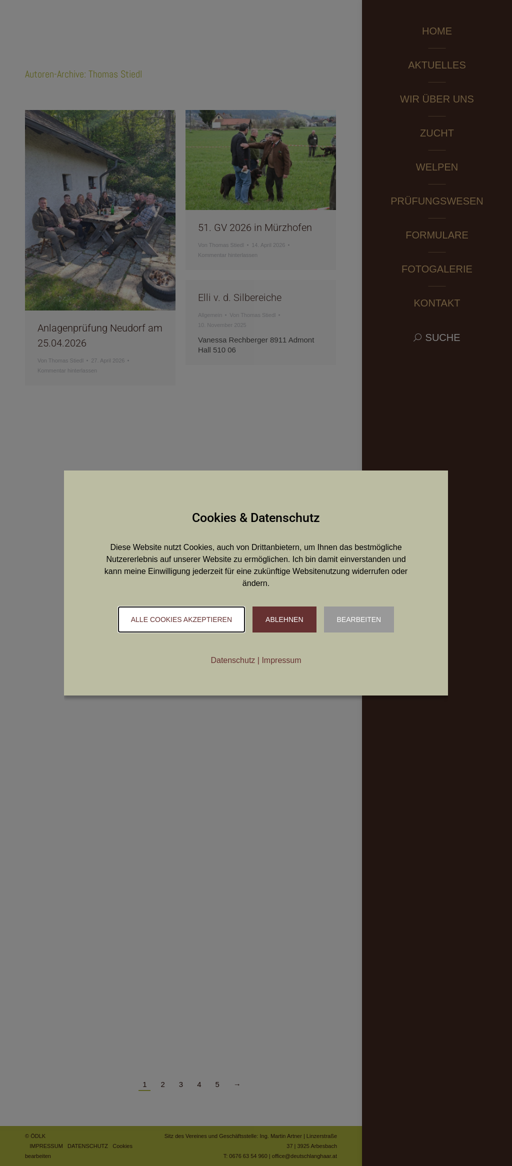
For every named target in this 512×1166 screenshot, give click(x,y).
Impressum (281, 660)
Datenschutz (232, 660)
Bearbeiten (359, 620)
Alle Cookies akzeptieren (181, 620)
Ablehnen (284, 620)
